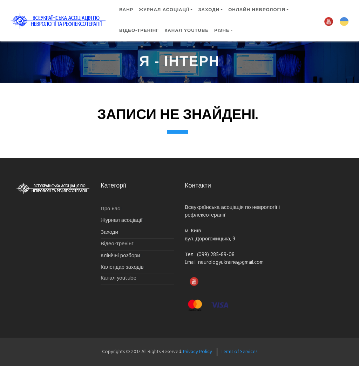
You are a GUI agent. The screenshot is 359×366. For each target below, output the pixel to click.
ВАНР (126, 9)
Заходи (109, 232)
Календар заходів (122, 267)
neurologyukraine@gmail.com (231, 262)
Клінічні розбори (120, 256)
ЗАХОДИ (208, 9)
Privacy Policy (197, 352)
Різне (222, 30)
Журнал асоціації (164, 9)
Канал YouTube (186, 30)
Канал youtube (118, 278)
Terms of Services (239, 352)
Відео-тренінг (117, 244)
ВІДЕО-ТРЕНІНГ (139, 30)
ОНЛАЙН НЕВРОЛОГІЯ (256, 9)
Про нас (110, 209)
